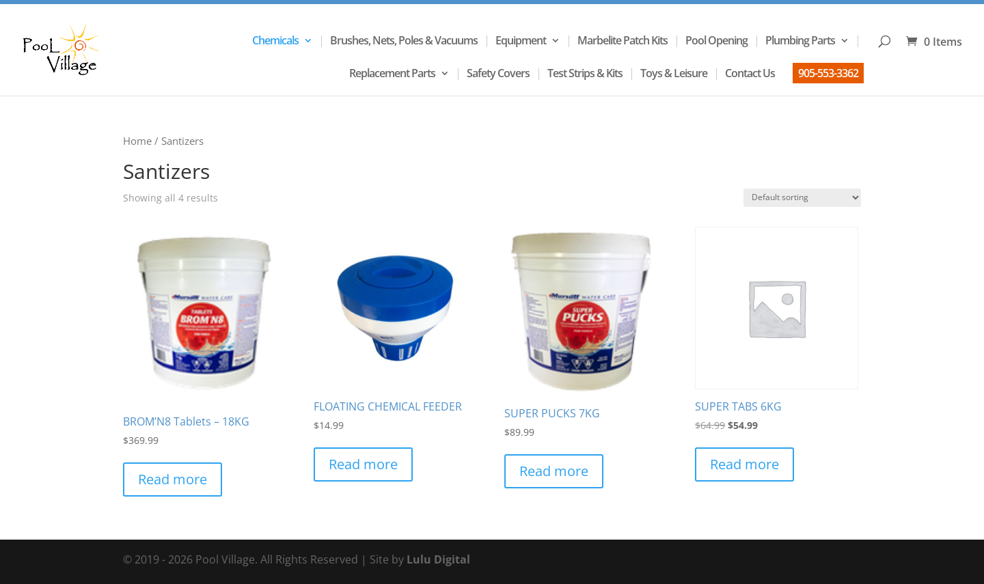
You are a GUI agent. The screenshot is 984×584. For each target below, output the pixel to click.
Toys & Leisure (673, 74)
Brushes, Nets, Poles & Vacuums (404, 42)
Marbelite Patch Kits (622, 42)
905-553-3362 (828, 73)
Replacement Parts (392, 74)
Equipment (520, 42)
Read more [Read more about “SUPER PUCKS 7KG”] (553, 471)
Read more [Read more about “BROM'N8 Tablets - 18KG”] (172, 479)
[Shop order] (802, 198)
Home (137, 141)
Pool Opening (716, 42)
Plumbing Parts (800, 42)
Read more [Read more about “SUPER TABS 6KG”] (744, 464)
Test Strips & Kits (585, 74)
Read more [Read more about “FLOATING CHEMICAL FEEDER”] (363, 464)
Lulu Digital (438, 559)
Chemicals (275, 42)
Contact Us (750, 74)
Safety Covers (498, 74)
